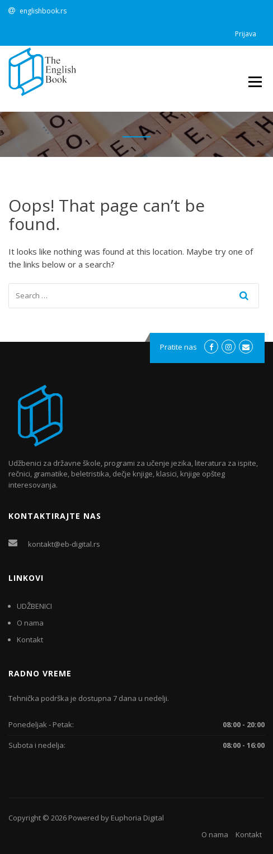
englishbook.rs (43, 11)
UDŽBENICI (34, 606)
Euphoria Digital (137, 818)
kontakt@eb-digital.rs (64, 544)
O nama (30, 623)
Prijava (245, 34)
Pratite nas (178, 347)
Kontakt (30, 639)
